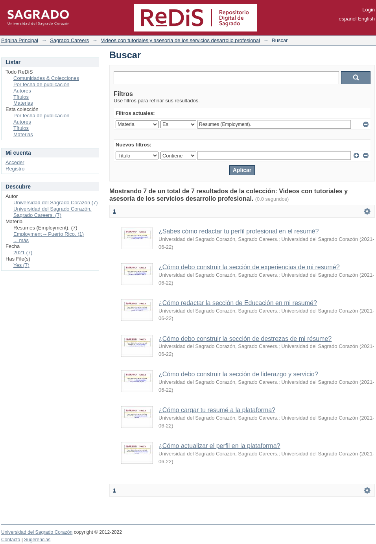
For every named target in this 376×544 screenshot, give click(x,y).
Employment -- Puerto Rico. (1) (48, 234)
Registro (15, 169)
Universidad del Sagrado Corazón (36, 532)
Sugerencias (37, 539)
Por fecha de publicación (41, 84)
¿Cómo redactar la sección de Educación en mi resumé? (238, 303)
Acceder (15, 162)
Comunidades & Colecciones (46, 78)
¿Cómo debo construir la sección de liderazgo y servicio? (238, 374)
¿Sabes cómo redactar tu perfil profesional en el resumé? (239, 231)
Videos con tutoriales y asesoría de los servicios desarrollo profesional (180, 40)
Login (368, 10)
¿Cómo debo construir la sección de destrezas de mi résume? (245, 338)
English (366, 19)
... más (21, 240)
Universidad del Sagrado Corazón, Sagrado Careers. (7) (52, 212)
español (348, 19)
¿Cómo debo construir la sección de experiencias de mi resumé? (249, 267)
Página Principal (19, 40)
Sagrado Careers (69, 40)
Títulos (21, 97)
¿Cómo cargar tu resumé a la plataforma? (217, 410)
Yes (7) (21, 265)
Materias (23, 103)
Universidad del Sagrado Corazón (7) (55, 202)
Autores (22, 91)
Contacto (10, 539)
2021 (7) (22, 252)
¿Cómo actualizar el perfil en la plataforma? (219, 445)
